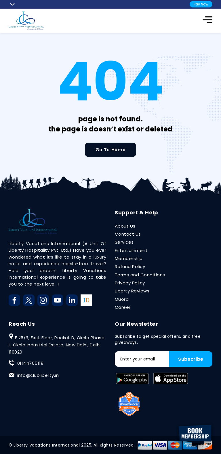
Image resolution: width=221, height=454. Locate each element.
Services (124, 242)
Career (123, 307)
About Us (125, 226)
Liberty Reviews (132, 291)
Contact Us (128, 234)
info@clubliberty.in (38, 375)
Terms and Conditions (140, 275)
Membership (129, 258)
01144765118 (30, 363)
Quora (122, 299)
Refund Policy (130, 266)
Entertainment (131, 250)
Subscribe (190, 359)
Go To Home (110, 150)
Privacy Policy (130, 283)
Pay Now (201, 4)
